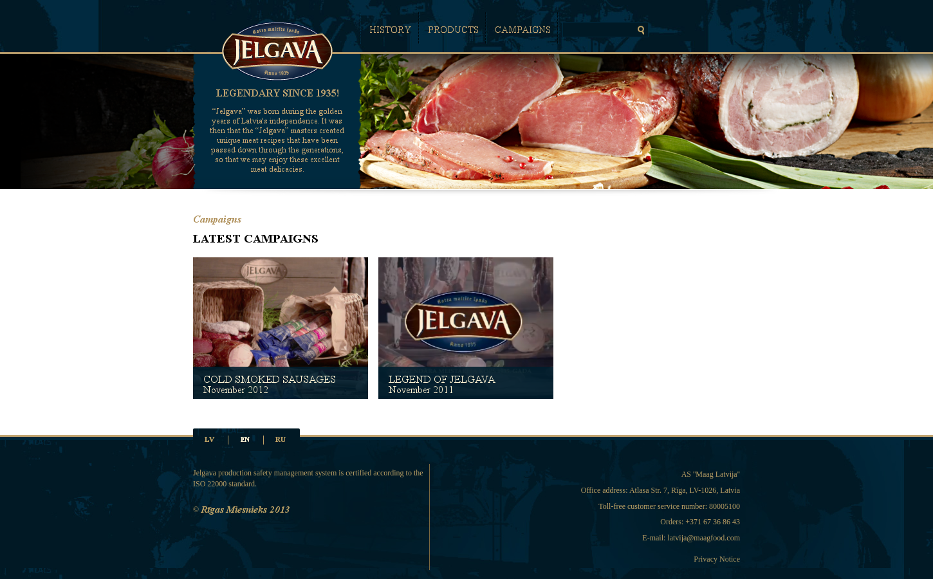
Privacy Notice (717, 559)
